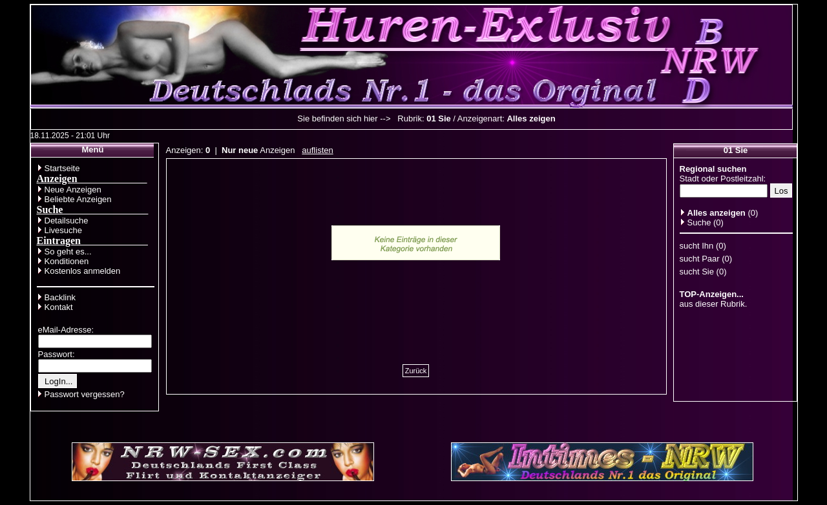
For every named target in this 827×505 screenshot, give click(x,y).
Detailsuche (67, 220)
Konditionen (67, 261)
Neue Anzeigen (73, 189)
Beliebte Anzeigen (78, 199)
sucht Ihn (697, 246)
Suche (699, 222)
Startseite (62, 168)
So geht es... (68, 251)
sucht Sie (697, 271)
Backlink (60, 297)
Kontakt (59, 307)
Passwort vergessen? (85, 394)
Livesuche (64, 230)
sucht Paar (700, 258)
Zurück (416, 371)
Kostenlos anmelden (83, 271)
